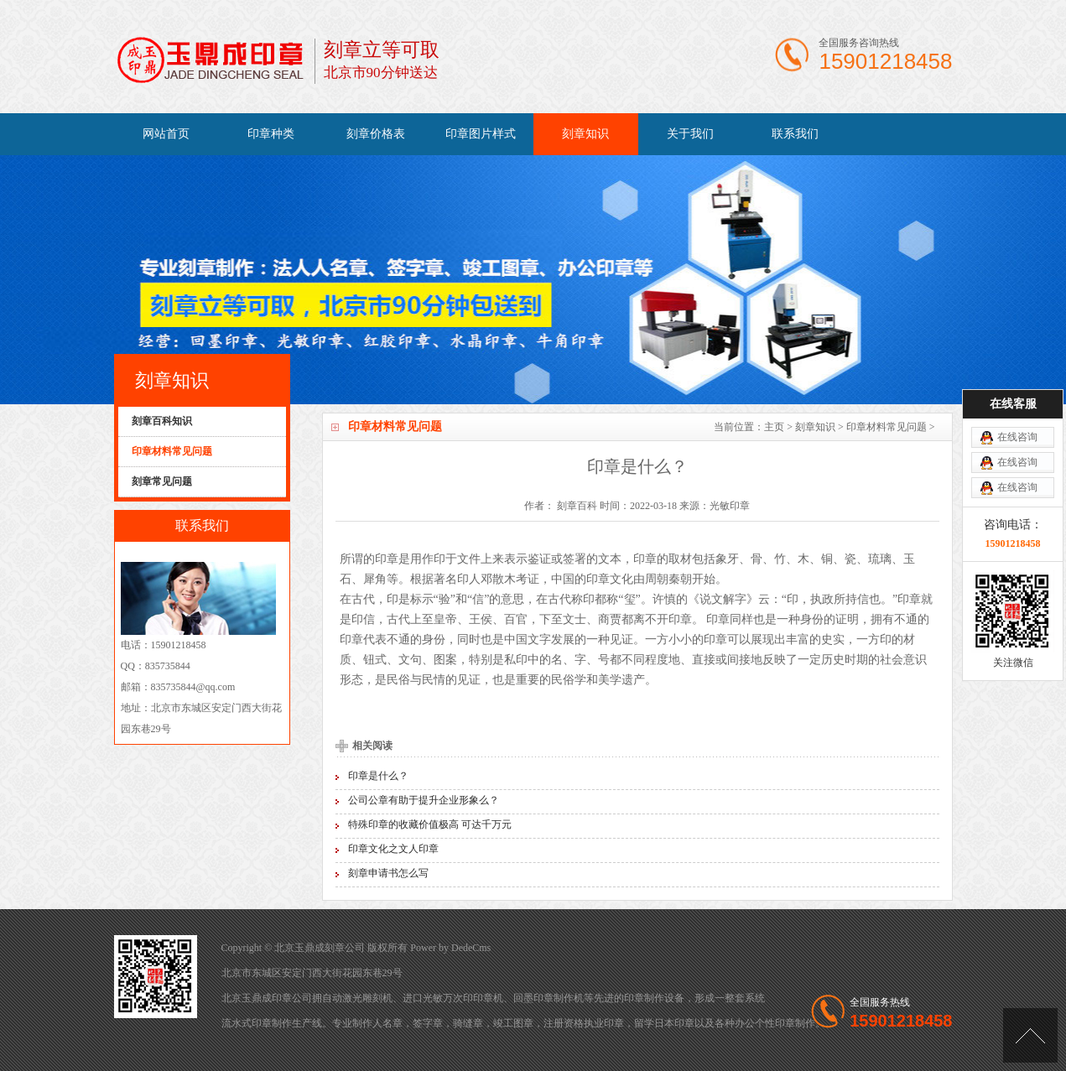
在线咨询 (1017, 402)
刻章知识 (585, 133)
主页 (774, 427)
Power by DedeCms (450, 948)
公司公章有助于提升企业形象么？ (423, 800)
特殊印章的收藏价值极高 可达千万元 (430, 824)
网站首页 (166, 133)
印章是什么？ (378, 776)
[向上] (1030, 1035)
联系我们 (795, 133)
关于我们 (690, 133)
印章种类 (270, 133)
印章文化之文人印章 (393, 849)
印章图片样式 (480, 133)
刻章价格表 (375, 133)
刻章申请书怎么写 (388, 873)
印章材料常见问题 (886, 427)
